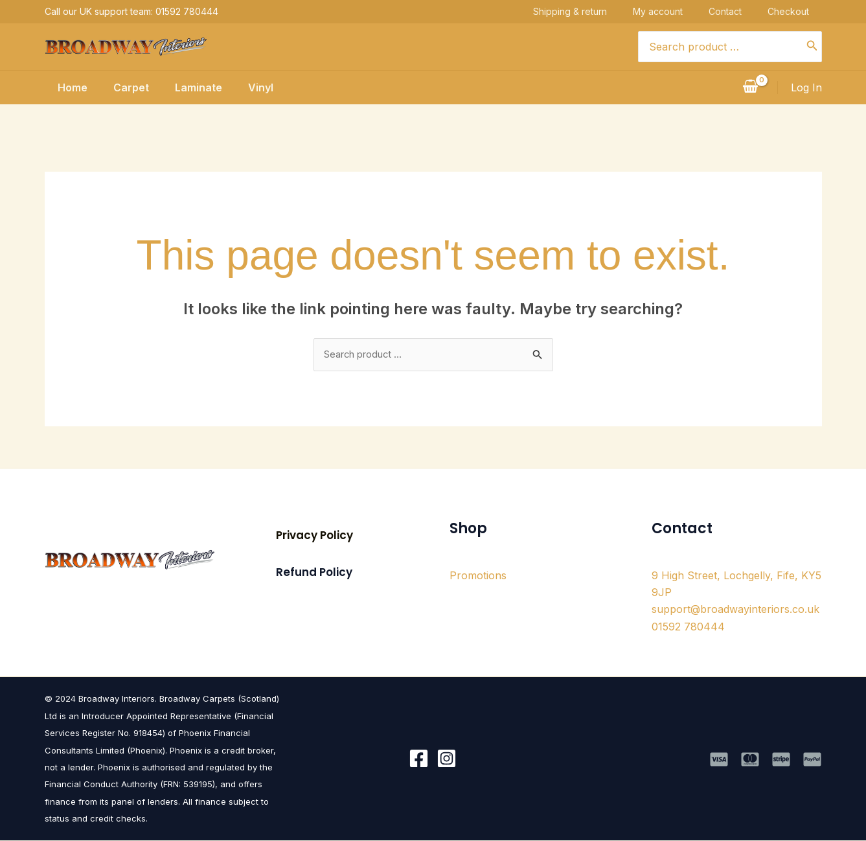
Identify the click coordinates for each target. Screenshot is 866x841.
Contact (738, 11)
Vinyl (263, 87)
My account (671, 11)
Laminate (196, 87)
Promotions (478, 576)
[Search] (812, 47)
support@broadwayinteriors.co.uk (735, 610)
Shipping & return (583, 11)
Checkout (801, 11)
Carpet (123, 87)
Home (59, 87)
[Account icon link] (806, 87)
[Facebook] (419, 760)
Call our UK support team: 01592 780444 (131, 11)
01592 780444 (688, 627)
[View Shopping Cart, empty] (750, 87)
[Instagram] (447, 760)
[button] (314, 537)
